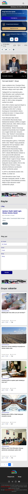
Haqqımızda (11, 476)
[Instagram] (16, 39)
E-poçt (2, 247)
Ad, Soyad (3, 241)
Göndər (7, 272)
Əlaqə (19, 476)
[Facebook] (12, 39)
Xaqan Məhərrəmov (9, 489)
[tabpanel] (14, 194)
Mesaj (2, 253)
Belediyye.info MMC (5, 486)
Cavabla (5, 223)
